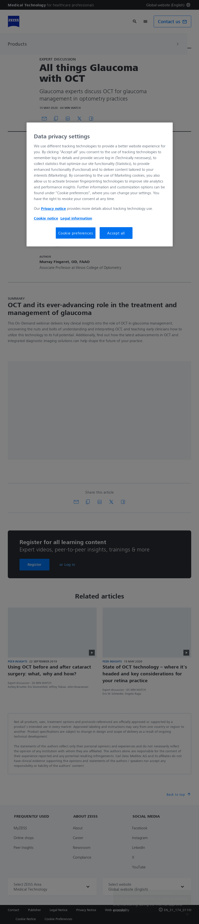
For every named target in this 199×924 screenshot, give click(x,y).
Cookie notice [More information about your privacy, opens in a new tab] (46, 218)
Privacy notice (53, 208)
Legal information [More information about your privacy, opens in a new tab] (76, 218)
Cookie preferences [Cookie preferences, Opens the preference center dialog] (75, 233)
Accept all (116, 233)
